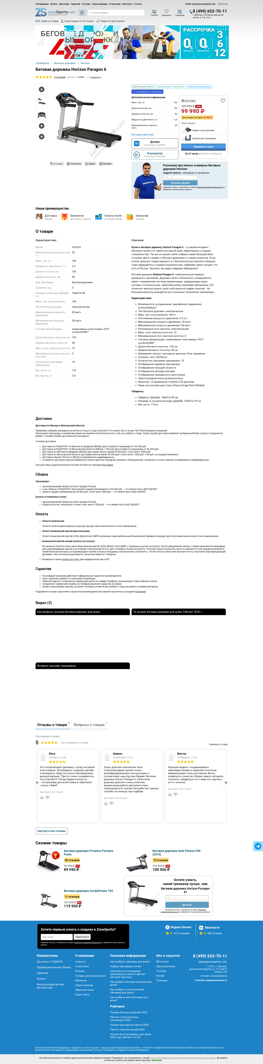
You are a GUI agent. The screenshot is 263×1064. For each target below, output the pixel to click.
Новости (80, 961)
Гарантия (75, 4)
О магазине (115, 4)
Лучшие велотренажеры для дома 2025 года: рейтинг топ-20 (130, 1036)
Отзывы (86, 4)
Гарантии (140, 591)
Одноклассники (165, 966)
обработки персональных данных (199, 1058)
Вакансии (81, 980)
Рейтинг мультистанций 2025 (127, 1029)
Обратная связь (84, 989)
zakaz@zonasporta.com (212, 961)
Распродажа (42, 4)
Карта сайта (82, 994)
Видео (92, 163)
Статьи (138, 4)
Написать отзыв (218, 744)
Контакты (127, 4)
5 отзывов (59, 77)
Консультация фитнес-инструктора (51, 986)
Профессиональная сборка (54, 967)
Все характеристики (143, 134)
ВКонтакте (162, 961)
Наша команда (99, 4)
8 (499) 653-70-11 (210, 11)
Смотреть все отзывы (51, 831)
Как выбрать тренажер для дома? (130, 961)
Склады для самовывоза (90, 975)
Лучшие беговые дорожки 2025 (128, 1012)
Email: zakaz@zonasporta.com (201, 4)
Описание (75, 163)
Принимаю (157, 1060)
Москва (224, 4)
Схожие (107, 163)
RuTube (160, 975)
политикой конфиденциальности (165, 1058)
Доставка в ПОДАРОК (50, 961)
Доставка (64, 4)
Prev (41, 43)
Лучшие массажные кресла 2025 (129, 1024)
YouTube (161, 971)
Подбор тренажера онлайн (126, 966)
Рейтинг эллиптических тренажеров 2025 (124, 1019)
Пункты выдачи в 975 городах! (79, 21)
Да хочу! (187, 905)
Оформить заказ (203, 146)
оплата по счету (70, 559)
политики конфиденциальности (209, 187)
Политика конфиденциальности (211, 980)
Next (174, 43)
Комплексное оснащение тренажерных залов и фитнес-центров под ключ (128, 974)
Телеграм (161, 980)
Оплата (54, 4)
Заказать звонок (180, 183)
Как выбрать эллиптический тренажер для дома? (127, 991)
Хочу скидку (190, 101)
